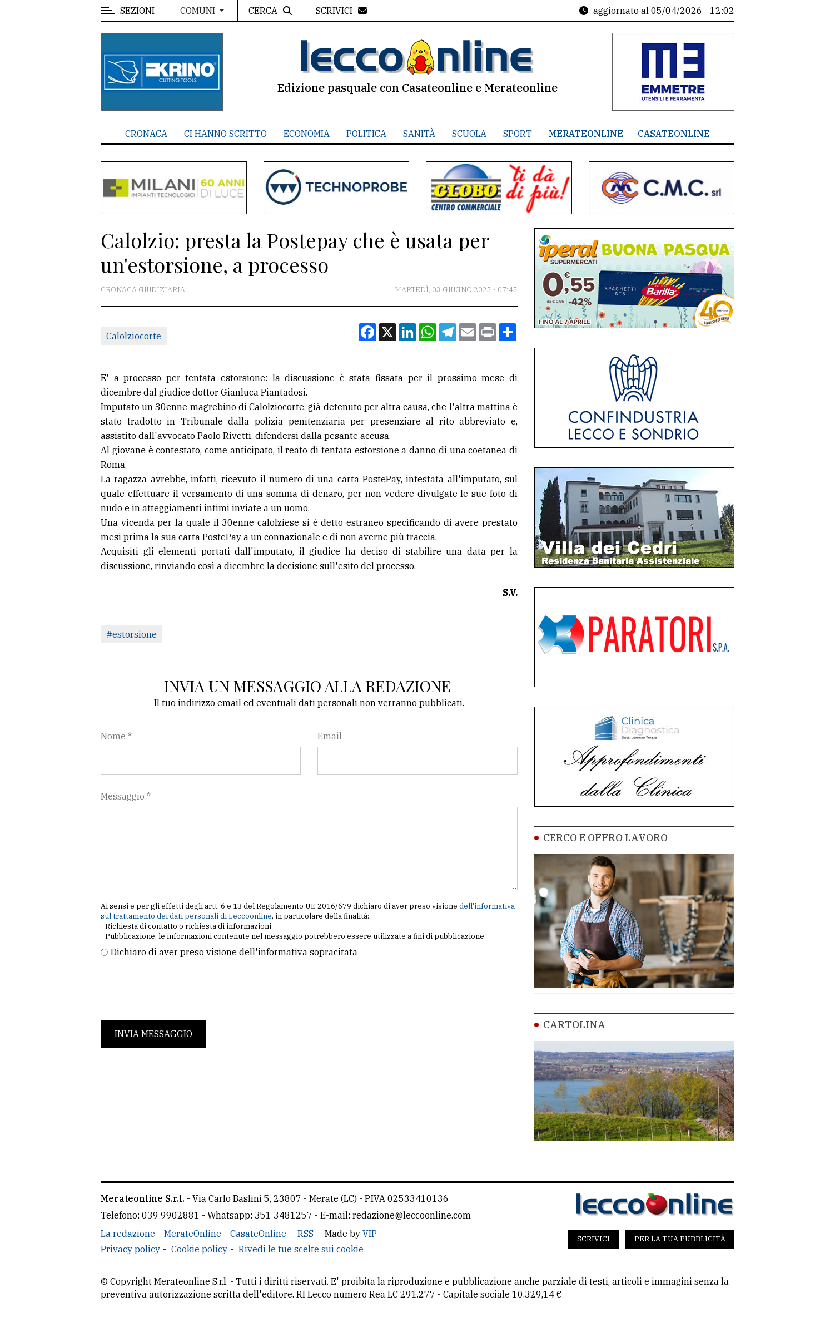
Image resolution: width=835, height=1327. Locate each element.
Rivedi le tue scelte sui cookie (301, 1249)
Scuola (469, 133)
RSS (305, 1233)
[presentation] (185, 989)
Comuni (198, 10)
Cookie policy (199, 1249)
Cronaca (146, 133)
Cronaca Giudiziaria (143, 289)
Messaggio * (126, 796)
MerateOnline (586, 133)
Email (329, 736)
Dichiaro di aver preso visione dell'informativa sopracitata (234, 952)
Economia (307, 133)
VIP (369, 1233)
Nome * (116, 736)
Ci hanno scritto (225, 133)
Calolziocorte (133, 336)
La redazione (128, 1233)
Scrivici (593, 1239)
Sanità (419, 133)
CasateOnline (674, 133)
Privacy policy (130, 1249)
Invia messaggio (153, 1033)
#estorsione (131, 634)
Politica (366, 133)
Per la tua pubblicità (679, 1239)
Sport (517, 133)
